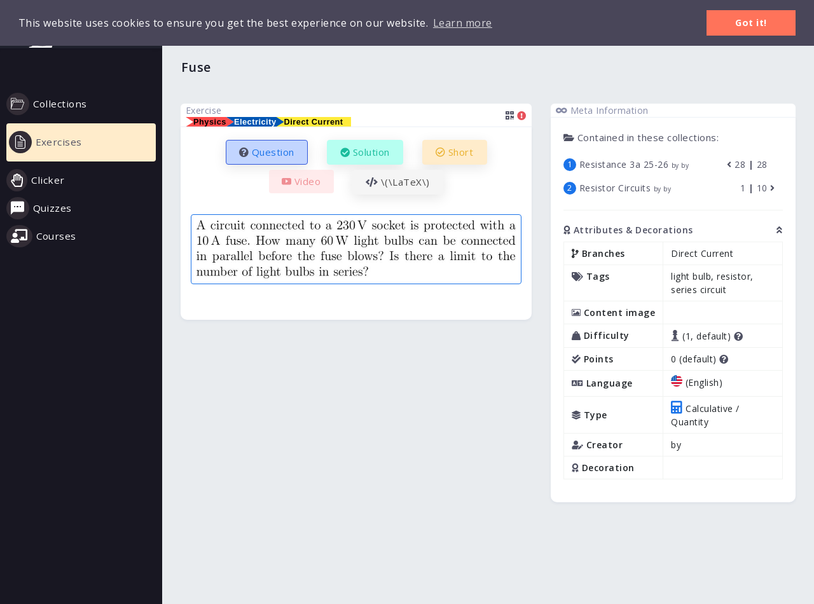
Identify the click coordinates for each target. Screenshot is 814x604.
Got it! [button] (751, 23)
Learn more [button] (462, 23)
